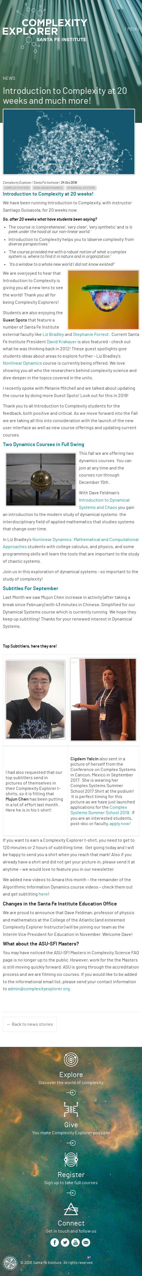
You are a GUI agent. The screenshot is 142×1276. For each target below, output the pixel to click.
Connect (71, 1223)
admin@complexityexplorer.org (39, 989)
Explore (71, 1074)
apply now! (120, 823)
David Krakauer (62, 342)
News (9, 78)
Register (71, 1174)
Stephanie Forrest (91, 334)
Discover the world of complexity (71, 1082)
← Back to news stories (29, 1024)
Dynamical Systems (81, 188)
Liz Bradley (53, 334)
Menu (133, 29)
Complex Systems (17, 188)
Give (71, 1125)
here (43, 894)
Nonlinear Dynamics (48, 188)
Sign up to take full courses (71, 1182)
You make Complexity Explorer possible (71, 1133)
